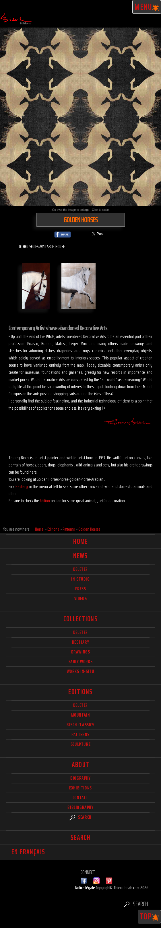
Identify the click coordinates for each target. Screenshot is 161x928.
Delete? (80, 705)
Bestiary (21, 486)
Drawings (80, 651)
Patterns (80, 734)
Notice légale (85, 887)
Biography (80, 778)
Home (80, 541)
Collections (80, 619)
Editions (80, 691)
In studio (80, 579)
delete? (80, 569)
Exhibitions (80, 787)
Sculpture (80, 744)
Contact (80, 797)
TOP (149, 916)
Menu (146, 6)
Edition (45, 500)
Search (80, 817)
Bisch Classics (80, 724)
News (80, 555)
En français (28, 852)
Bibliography (80, 807)
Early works (81, 661)
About (81, 764)
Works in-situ (80, 671)
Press (80, 588)
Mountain (80, 715)
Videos (80, 598)
